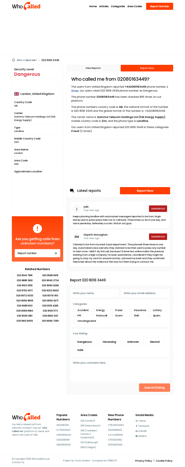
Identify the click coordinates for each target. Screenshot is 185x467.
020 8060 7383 (50, 320)
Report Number (159, 6)
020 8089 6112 (24, 305)
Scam (119, 315)
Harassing (109, 342)
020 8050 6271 (50, 300)
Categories (118, 6)
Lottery (157, 310)
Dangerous (84, 342)
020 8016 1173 (50, 310)
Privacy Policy (143, 461)
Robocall (101, 315)
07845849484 (116, 425)
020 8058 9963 (24, 310)
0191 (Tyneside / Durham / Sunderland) (89, 434)
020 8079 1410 (50, 295)
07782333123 (63, 430)
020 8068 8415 (50, 275)
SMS (136, 315)
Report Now (147, 68)
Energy (100, 310)
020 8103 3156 (24, 285)
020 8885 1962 (25, 280)
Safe (80, 350)
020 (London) (88, 420)
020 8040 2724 (50, 280)
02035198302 (115, 430)
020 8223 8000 (50, 290)
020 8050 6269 (50, 285)
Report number (37, 253)
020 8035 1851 (24, 315)
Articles (104, 6)
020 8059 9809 (24, 300)
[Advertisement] (90, 32)
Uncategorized (86, 321)
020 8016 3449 (50, 60)
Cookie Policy (164, 461)
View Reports (93, 68)
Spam (156, 315)
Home (93, 6)
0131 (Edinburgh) (89, 442)
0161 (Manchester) (91, 425)
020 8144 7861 (25, 275)
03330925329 (115, 444)
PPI (79, 315)
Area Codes (134, 6)
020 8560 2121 (50, 315)
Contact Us (18, 462)
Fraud (118, 310)
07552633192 (115, 439)
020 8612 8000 (24, 320)
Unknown (133, 342)
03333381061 (63, 439)
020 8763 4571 (25, 290)
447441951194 (115, 435)
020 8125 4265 (50, 305)
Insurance (140, 310)
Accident (83, 310)
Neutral (155, 342)
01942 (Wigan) (88, 447)
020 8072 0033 (24, 295)
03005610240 (64, 435)
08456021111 (63, 425)
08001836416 (63, 444)
